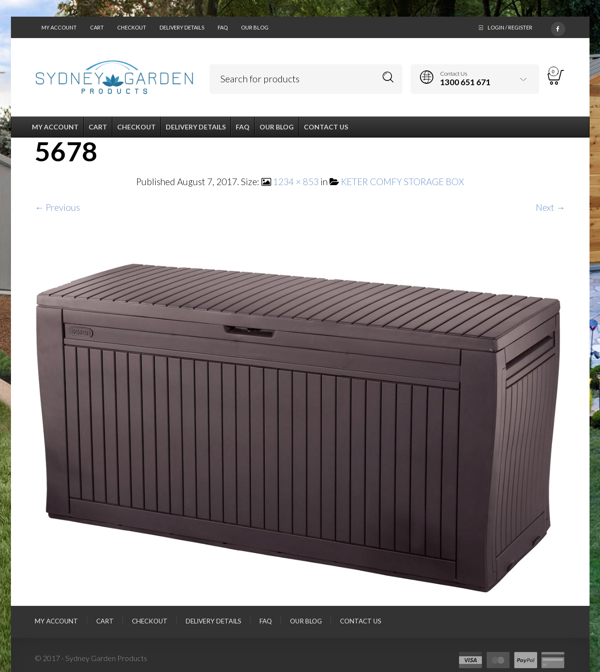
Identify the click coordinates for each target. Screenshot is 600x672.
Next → (550, 207)
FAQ (223, 27)
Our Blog (255, 27)
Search (388, 77)
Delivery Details (182, 27)
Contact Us (360, 621)
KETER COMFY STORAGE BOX (402, 181)
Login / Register (510, 27)
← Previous (57, 207)
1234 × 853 (296, 181)
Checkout (131, 27)
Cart (97, 27)
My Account (59, 27)
